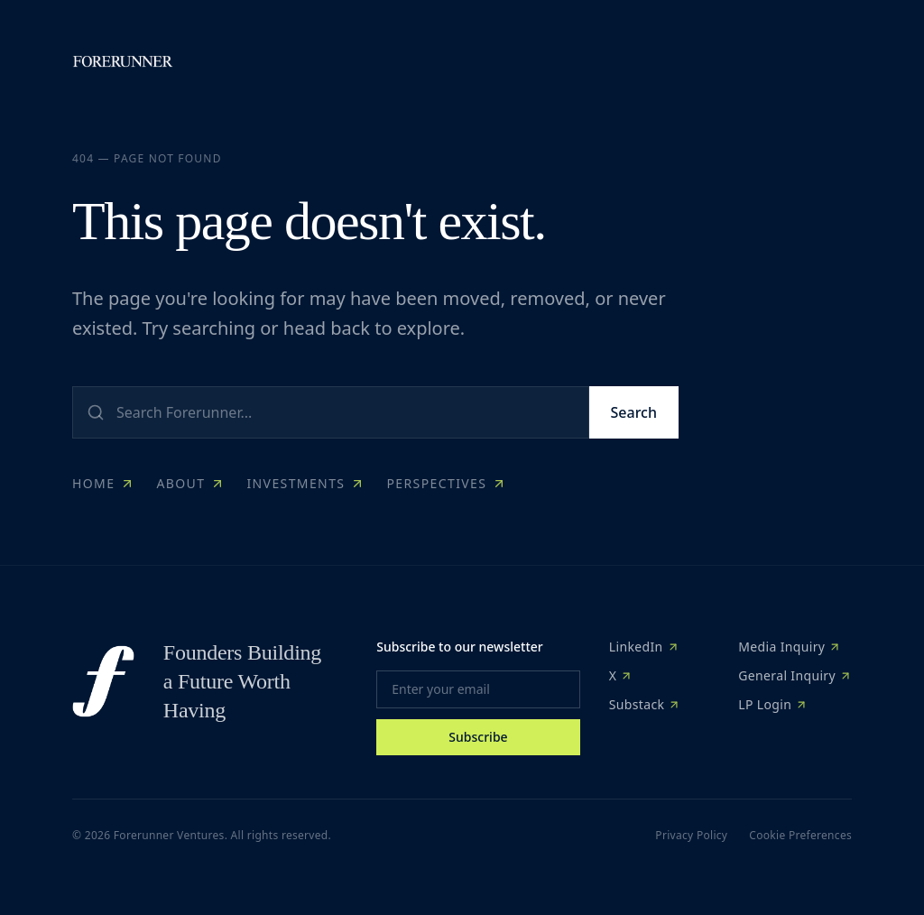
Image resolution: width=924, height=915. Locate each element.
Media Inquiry (789, 646)
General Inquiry (795, 675)
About (190, 483)
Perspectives (446, 483)
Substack (645, 704)
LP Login (773, 704)
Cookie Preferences (800, 835)
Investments (305, 483)
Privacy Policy (691, 835)
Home (103, 483)
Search (634, 412)
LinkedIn (644, 646)
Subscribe (477, 736)
